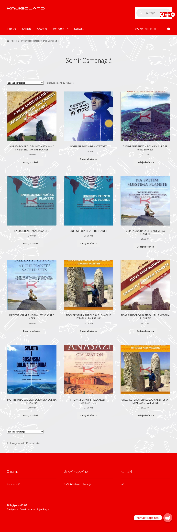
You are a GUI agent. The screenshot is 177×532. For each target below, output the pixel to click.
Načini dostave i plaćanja (77, 484)
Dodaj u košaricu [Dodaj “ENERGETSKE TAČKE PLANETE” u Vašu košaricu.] (31, 243)
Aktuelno (42, 28)
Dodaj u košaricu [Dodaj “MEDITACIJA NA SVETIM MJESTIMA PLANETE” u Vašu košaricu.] (145, 246)
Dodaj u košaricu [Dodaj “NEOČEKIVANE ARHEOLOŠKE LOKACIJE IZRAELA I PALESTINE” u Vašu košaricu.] (88, 330)
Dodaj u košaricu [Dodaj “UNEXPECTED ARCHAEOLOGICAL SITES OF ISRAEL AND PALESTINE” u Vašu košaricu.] (145, 415)
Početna (11, 28)
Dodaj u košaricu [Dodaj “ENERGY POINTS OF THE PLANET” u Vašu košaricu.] (88, 243)
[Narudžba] (25, 83)
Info (123, 484)
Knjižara (26, 28)
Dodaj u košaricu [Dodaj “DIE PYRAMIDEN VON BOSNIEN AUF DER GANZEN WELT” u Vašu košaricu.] (145, 162)
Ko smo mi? (13, 484)
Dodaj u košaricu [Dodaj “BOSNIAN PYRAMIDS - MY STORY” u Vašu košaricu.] (88, 159)
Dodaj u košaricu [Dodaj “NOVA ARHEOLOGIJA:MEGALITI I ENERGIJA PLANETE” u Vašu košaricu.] (145, 330)
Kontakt (79, 28)
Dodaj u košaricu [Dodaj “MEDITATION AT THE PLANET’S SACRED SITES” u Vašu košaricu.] (31, 330)
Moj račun (58, 28)
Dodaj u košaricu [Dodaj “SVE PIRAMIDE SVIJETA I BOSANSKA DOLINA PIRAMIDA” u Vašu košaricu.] (31, 415)
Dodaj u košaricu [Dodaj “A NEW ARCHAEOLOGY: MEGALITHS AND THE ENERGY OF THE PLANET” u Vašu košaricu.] (31, 162)
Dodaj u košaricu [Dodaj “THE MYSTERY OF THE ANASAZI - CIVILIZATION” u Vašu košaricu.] (88, 415)
